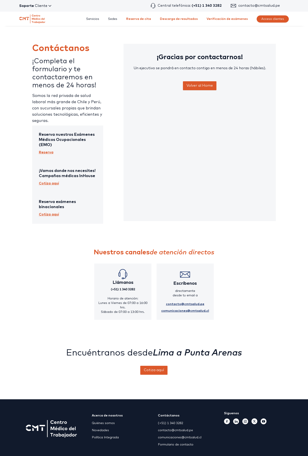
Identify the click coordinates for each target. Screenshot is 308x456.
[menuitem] (93, 19)
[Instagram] (245, 423)
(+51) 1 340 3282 (123, 289)
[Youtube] (263, 423)
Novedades (100, 430)
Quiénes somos (103, 423)
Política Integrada (105, 437)
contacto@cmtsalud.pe (259, 5)
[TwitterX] (254, 423)
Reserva (46, 152)
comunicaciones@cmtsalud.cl (185, 310)
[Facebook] (227, 423)
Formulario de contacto (175, 444)
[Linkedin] (236, 423)
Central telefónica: (190, 5)
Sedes (112, 19)
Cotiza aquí (49, 183)
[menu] (176, 19)
